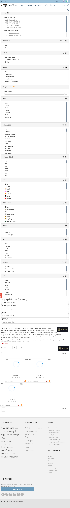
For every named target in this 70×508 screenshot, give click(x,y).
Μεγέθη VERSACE (8, 41)
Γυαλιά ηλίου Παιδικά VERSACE (12, 26)
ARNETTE (7, 139)
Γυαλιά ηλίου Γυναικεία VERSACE (12, 22)
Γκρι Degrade (9, 214)
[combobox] (7, 347)
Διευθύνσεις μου (52, 461)
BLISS (6, 144)
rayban (4, 312)
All (5, 230)
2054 (6, 166)
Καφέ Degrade (10, 219)
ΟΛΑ (6, 45)
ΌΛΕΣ (6, 280)
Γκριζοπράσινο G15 (11, 221)
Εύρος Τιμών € (8, 91)
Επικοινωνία (6, 441)
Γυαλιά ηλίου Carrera (54, 430)
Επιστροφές (29, 450)
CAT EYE (7, 248)
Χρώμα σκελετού (8, 180)
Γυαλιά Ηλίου (8, 74)
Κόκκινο (8, 198)
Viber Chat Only (8, 431)
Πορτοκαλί (9, 194)
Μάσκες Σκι (8, 117)
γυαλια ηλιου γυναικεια (9, 305)
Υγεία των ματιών (53, 428)
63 (5, 47)
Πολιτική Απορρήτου (9, 457)
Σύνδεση (50, 456)
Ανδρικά (7, 110)
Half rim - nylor (9, 235)
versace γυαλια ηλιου (8, 322)
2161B (6, 171)
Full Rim (7, 232)
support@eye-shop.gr (10, 434)
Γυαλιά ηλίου (51, 435)
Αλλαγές (28, 447)
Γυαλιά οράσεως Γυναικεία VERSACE (13, 35)
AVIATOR (7, 246)
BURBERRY (8, 151)
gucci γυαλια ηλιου (8, 315)
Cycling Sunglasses (53, 432)
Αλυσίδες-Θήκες (9, 79)
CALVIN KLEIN (8, 153)
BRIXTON (7, 148)
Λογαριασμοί (30, 443)
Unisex (7, 105)
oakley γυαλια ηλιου (8, 309)
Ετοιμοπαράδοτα (10, 57)
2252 (6, 164)
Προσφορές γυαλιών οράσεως (56, 442)
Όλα (7, 62)
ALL (6, 184)
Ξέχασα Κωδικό (52, 470)
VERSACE (7, 13)
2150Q (6, 168)
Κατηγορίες (6, 67)
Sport (6, 108)
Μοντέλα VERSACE (8, 157)
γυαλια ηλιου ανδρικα (8, 302)
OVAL (6, 251)
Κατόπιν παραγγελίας (12, 60)
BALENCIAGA (8, 141)
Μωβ (7, 191)
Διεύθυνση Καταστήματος (7, 445)
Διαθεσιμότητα (7, 53)
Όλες (7, 266)
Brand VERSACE (7, 125)
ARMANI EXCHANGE (10, 136)
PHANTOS (7, 253)
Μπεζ (7, 189)
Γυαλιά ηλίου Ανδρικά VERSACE (12, 20)
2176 (6, 175)
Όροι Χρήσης (30, 440)
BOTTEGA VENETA (9, 146)
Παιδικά (7, 115)
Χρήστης (50, 463)
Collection (6, 276)
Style (5, 226)
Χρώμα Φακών (7, 203)
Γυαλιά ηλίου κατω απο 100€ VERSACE (13, 28)
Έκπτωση (6, 262)
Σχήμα (5, 239)
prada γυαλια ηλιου (8, 319)
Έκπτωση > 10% (9, 269)
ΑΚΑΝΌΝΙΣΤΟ (8, 258)
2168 (6, 173)
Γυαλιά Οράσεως (9, 76)
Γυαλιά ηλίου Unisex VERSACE (12, 24)
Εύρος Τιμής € (10, 87)
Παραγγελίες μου (53, 468)
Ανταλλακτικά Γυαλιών (11, 81)
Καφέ (7, 216)
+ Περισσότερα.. (5, 343)
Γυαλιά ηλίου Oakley (53, 437)
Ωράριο (4, 438)
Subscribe (17, 489)
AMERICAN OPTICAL (10, 134)
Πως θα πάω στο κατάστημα (31, 432)
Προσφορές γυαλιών (54, 439)
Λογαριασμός (51, 458)
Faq (26, 437)
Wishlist (50, 465)
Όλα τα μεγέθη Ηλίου (54, 444)
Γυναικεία (7, 112)
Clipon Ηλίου (9, 209)
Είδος (5, 99)
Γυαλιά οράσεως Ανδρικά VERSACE (12, 33)
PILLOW (7, 255)
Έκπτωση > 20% (9, 271)
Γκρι (7, 212)
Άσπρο (7, 187)
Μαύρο (7, 196)
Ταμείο (50, 473)
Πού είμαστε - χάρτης (33, 428)
